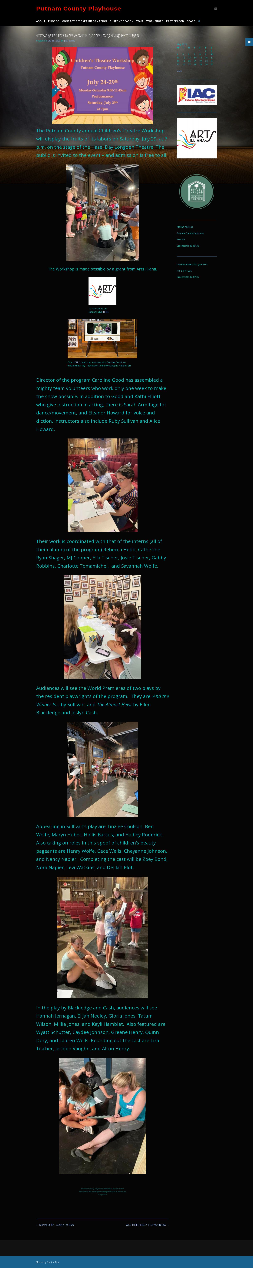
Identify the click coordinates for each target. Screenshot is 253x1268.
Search (193, 21)
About (40, 21)
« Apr (179, 70)
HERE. (106, 311)
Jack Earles (69, 40)
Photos (53, 21)
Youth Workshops (149, 21)
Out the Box (53, 1262)
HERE (76, 362)
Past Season (175, 21)
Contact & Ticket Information (84, 21)
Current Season (121, 21)
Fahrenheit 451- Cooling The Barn (55, 1224)
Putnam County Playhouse (78, 8)
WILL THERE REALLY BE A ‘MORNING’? (147, 1224)
